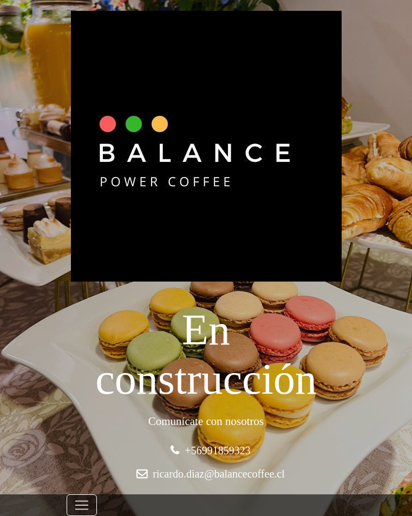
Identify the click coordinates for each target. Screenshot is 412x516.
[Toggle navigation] (82, 505)
